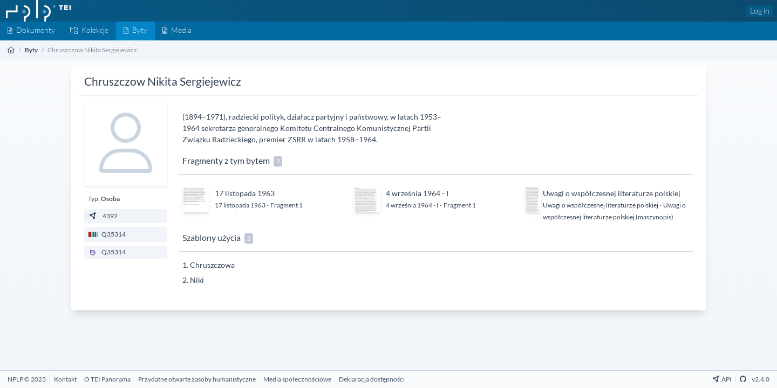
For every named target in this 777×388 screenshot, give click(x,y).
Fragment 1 (286, 205)
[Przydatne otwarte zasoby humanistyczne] (197, 379)
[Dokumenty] (31, 31)
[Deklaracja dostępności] (372, 379)
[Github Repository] (743, 379)
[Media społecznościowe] (297, 379)
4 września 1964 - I (417, 193)
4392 (103, 216)
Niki (197, 280)
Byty (31, 50)
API (722, 379)
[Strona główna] (11, 50)
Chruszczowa (212, 264)
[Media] (177, 31)
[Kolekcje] (89, 31)
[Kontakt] (65, 379)
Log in (759, 10)
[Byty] (135, 31)
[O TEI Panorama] (107, 379)
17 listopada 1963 (245, 193)
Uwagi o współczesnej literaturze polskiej (611, 193)
